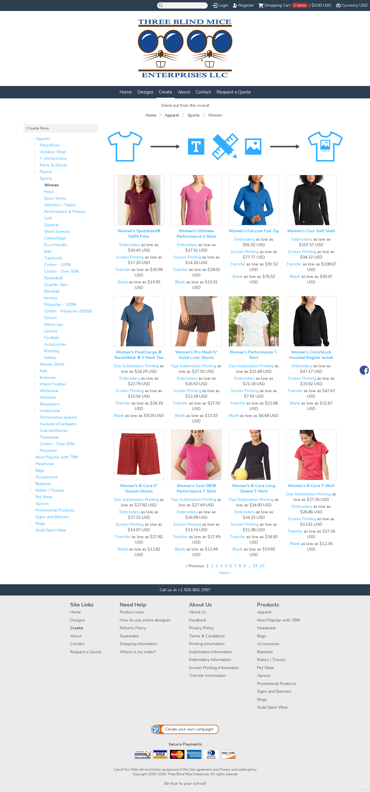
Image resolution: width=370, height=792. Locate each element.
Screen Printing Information (214, 668)
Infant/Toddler (53, 384)
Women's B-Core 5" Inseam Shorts (139, 488)
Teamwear (49, 437)
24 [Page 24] (255, 566)
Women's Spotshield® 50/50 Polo (138, 233)
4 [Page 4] (221, 566)
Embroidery (129, 245)
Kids (48, 251)
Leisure (50, 331)
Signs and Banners (52, 517)
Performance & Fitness (64, 211)
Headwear (44, 464)
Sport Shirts (55, 198)
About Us (197, 612)
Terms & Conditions (207, 636)
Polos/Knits (50, 145)
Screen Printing (130, 257)
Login (223, 5)
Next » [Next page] (225, 573)
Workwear (49, 391)
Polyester (48, 450)
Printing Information (207, 644)
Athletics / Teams (60, 205)
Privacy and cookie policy (238, 769)
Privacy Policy (201, 628)
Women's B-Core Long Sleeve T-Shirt (253, 488)
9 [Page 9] (244, 566)
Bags (39, 470)
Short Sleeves (57, 231)
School (50, 318)
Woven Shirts (52, 364)
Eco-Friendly (55, 245)
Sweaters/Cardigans (58, 424)
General (51, 225)
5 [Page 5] (226, 566)
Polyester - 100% (60, 304)
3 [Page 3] (217, 566)
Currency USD (355, 5)
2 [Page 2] (212, 566)
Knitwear (48, 377)
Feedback (197, 620)
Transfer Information (207, 675)
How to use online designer (145, 620)
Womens (48, 397)
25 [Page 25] (262, 566)
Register (246, 5)
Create (165, 92)
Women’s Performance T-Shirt (253, 354)
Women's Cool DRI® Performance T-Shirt (196, 488)
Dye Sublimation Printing (136, 366)
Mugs (40, 523)
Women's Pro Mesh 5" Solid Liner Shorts (196, 354)
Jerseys (50, 298)
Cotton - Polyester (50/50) (68, 311)
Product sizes (132, 612)
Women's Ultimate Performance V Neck (196, 233)
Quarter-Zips (56, 284)
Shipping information (138, 644)
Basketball (53, 278)
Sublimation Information (210, 652)
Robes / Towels (49, 490)
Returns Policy (133, 628)
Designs (145, 92)
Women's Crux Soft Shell (311, 231)
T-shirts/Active (53, 158)
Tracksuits (53, 258)
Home (125, 92)
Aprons (42, 503)
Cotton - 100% (57, 264)
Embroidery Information (210, 659)
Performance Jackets (58, 417)
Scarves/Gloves (54, 430)
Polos (49, 191)
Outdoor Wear (53, 152)
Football (51, 337)
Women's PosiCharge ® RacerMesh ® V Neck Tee (139, 354)
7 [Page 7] (235, 566)
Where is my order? (138, 652)
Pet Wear (44, 497)
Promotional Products (54, 510)
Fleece (46, 172)
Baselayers (50, 404)
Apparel (172, 115)
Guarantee (129, 636)
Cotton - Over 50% (61, 271)
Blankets (43, 483)
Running (51, 351)
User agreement (200, 769)
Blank (123, 282)
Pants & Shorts (53, 165)
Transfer (122, 269)
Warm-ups (53, 324)
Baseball (52, 291)
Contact (203, 92)
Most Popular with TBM (56, 457)
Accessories (55, 344)
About (184, 92)
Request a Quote (233, 92)
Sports (194, 115)
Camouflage (55, 238)
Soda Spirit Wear (50, 530)
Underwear (50, 410)
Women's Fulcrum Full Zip (254, 231)
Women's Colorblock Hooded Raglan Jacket (311, 354)
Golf (48, 218)
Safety (50, 357)
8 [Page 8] (240, 566)
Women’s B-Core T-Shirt (311, 485)
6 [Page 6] (230, 566)
